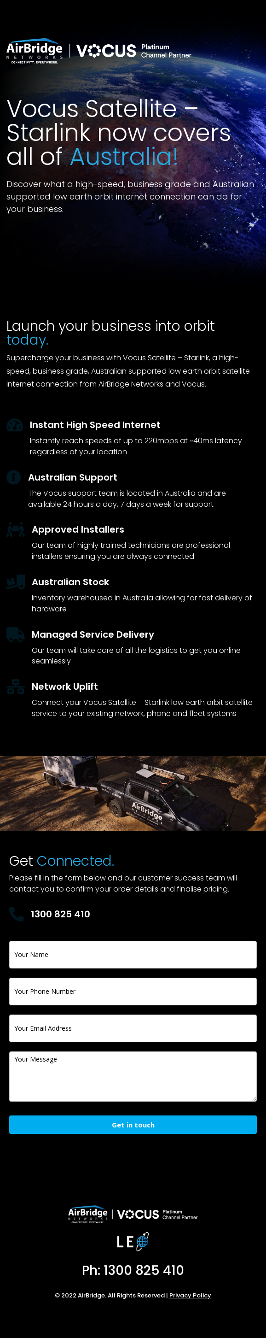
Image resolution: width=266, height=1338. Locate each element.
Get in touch (133, 1124)
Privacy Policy (190, 1295)
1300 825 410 (60, 914)
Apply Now (44, 248)
